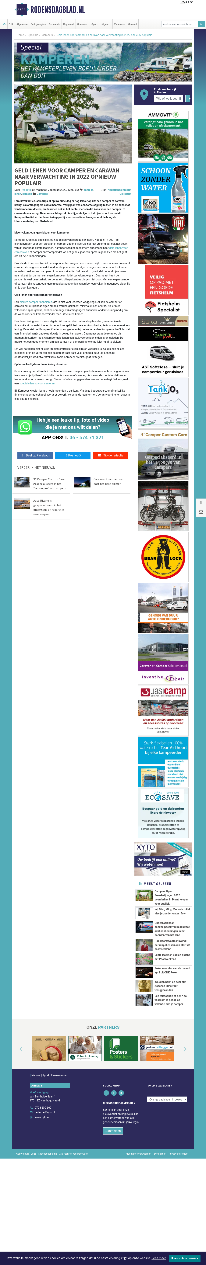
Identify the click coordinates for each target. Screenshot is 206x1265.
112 (11, 24)
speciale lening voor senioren (37, 383)
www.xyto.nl (42, 1198)
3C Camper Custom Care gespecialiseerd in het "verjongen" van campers (49, 483)
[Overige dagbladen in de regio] (167, 1180)
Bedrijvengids (38, 24)
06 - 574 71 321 (86, 437)
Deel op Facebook (35, 455)
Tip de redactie (110, 455)
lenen (17, 194)
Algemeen (21, 24)
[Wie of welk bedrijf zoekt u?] (168, 98)
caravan (27, 194)
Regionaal (68, 24)
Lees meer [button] (158, 1258)
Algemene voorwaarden (138, 1234)
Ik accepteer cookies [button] (184, 1258)
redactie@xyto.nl (45, 1193)
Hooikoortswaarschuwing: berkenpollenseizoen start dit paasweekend (172, 966)
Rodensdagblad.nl (57, 9)
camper (88, 190)
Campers (47, 35)
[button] (16, 1130)
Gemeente (54, 24)
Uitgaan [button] (105, 24)
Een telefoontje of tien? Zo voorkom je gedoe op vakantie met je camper (170, 1060)
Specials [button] (82, 24)
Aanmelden (113, 1211)
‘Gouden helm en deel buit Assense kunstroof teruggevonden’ (170, 1033)
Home (20, 35)
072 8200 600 (43, 1188)
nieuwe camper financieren (36, 302)
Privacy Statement (178, 1234)
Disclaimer (159, 1234)
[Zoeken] (201, 24)
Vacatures (119, 24)
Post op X (72, 455)
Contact (132, 24)
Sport (94, 24)
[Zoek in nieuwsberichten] (179, 24)
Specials (33, 35)
